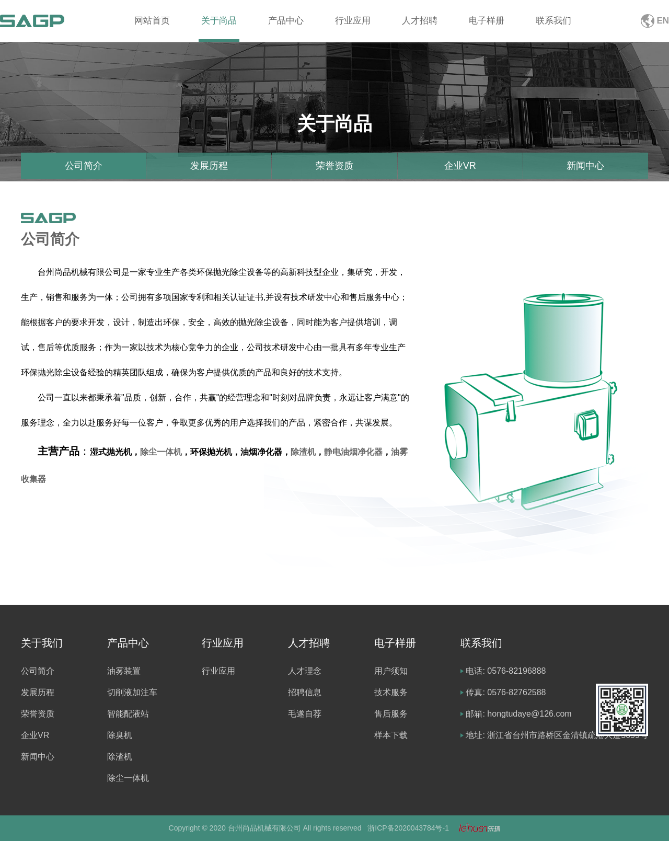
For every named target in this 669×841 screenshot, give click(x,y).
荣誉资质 (334, 165)
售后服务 (391, 713)
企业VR (460, 165)
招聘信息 (304, 692)
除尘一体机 (161, 451)
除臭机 (119, 735)
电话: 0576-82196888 (506, 670)
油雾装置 (124, 670)
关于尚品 (219, 21)
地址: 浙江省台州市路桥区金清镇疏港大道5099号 (557, 735)
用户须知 (391, 670)
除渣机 (303, 451)
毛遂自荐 (304, 713)
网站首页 (152, 21)
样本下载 (391, 735)
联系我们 (553, 21)
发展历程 (209, 165)
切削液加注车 (132, 692)
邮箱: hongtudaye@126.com (518, 713)
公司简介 (83, 165)
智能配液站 (128, 713)
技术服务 (391, 692)
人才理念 (304, 670)
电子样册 (486, 21)
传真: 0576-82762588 (506, 692)
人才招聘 (419, 21)
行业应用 (353, 21)
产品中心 (286, 21)
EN (662, 21)
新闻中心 (585, 165)
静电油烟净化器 (353, 451)
